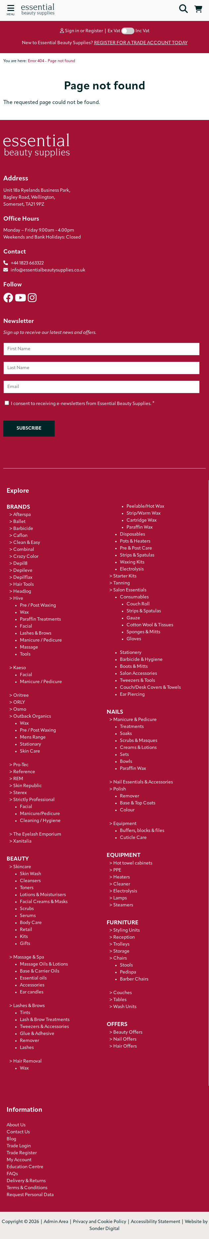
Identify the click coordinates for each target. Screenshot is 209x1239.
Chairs (120, 958)
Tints (25, 1012)
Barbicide (23, 528)
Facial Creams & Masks (44, 901)
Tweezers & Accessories (44, 1026)
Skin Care (30, 751)
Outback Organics (32, 716)
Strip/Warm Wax (144, 513)
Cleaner (121, 884)
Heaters (121, 877)
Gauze (133, 618)
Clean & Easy (26, 542)
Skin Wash (30, 874)
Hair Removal (27, 1061)
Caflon (20, 535)
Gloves (134, 639)
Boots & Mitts (134, 666)
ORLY (19, 702)
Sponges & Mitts (143, 632)
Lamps (120, 898)
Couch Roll (138, 604)
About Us (16, 1125)
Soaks (126, 733)
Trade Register (22, 1153)
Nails (115, 712)
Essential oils (33, 978)
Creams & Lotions (138, 747)
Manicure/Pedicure (40, 813)
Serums (28, 915)
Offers (117, 1024)
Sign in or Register (81, 31)
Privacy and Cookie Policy (99, 1221)
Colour (127, 810)
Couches (122, 992)
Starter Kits (124, 576)
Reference (24, 772)
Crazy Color (25, 556)
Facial (26, 626)
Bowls (126, 761)
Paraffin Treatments (40, 619)
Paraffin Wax (140, 527)
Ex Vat (114, 31)
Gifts (25, 943)
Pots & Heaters (135, 541)
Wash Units (124, 1006)
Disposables (132, 534)
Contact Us (18, 1132)
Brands (18, 507)
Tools (25, 654)
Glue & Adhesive (37, 1033)
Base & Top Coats (137, 803)
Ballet (19, 521)
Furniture (122, 923)
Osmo (19, 709)
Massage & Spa (28, 957)
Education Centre (25, 1167)
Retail (26, 929)
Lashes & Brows (35, 633)
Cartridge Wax (142, 520)
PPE (117, 870)
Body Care (31, 922)
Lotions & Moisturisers (43, 894)
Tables (120, 999)
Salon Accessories (138, 673)
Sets (124, 754)
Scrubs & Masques (138, 740)
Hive (18, 598)
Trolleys (121, 944)
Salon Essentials (129, 590)
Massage (29, 647)
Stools (126, 965)
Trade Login (19, 1146)
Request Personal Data (30, 1194)
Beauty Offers (127, 1032)
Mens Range (33, 737)
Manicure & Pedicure (135, 719)
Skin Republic (27, 785)
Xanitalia (22, 841)
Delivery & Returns (26, 1181)
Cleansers (30, 880)
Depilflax (22, 577)
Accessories (32, 985)
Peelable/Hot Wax (145, 506)
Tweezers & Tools (137, 680)
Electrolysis (132, 569)
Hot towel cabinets (132, 863)
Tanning (121, 583)
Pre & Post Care (136, 548)
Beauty (18, 859)
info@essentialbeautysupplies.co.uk (44, 270)
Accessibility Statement (155, 1221)
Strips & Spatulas (137, 555)
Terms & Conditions (27, 1188)
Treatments (132, 726)
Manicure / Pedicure (41, 640)
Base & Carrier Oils (39, 971)
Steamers (123, 905)
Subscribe (29, 428)
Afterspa (22, 514)
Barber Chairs (134, 979)
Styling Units (126, 930)
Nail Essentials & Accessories (143, 782)
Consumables (134, 597)
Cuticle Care (133, 837)
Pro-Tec (20, 765)
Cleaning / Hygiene (40, 820)
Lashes (27, 1047)
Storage (121, 951)
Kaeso (19, 668)
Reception (124, 937)
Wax (24, 612)
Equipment (124, 823)
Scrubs (27, 908)
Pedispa (128, 972)
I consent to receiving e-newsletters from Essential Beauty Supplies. (79, 403)
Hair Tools (23, 584)
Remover (29, 1040)
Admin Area (56, 1221)
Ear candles (31, 992)
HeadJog (22, 591)
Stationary (30, 744)
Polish (119, 789)
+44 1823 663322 (27, 263)
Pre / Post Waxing (38, 605)
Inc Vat (142, 31)
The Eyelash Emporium (37, 834)
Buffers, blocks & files (142, 830)
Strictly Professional (34, 799)
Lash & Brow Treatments (45, 1019)
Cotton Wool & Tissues (150, 625)
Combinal (23, 549)
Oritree (21, 695)
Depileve (22, 570)
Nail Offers (124, 1039)
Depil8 (20, 563)
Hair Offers (125, 1046)
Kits (24, 936)
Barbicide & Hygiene (141, 659)
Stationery (130, 652)
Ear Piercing (132, 694)
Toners (26, 887)
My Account (19, 1160)
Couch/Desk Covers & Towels (150, 687)
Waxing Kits (132, 562)
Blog (11, 1139)
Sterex (20, 792)
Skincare (22, 867)
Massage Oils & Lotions (44, 964)
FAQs (12, 1174)
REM (18, 778)
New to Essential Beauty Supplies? (104, 43)
